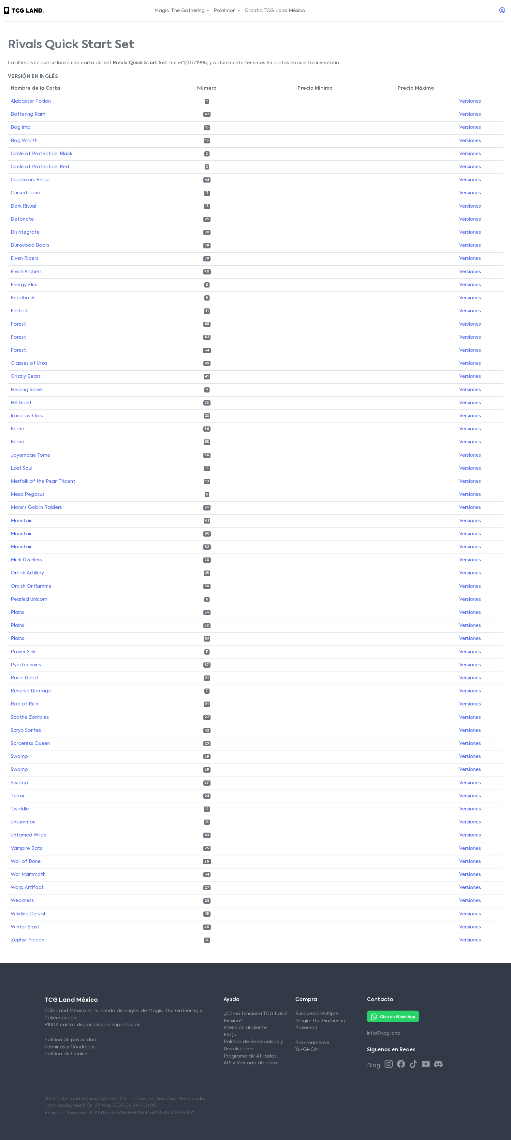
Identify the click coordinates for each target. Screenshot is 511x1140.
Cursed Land (25, 193)
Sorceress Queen (30, 743)
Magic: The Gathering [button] (180, 10)
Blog (374, 1066)
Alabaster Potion (31, 101)
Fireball (19, 311)
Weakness (22, 900)
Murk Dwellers (26, 560)
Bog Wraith (24, 141)
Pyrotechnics (26, 665)
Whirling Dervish (29, 914)
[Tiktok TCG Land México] (414, 1065)
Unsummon (23, 822)
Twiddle (20, 809)
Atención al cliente (245, 1028)
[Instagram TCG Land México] (390, 1065)
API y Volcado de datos (252, 1063)
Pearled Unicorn (29, 599)
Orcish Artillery (27, 573)
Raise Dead (24, 678)
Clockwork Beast (30, 180)
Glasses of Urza (29, 363)
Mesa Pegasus (28, 494)
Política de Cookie (65, 1054)
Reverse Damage (31, 691)
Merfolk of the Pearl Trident (43, 481)
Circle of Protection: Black (41, 154)
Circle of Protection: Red (40, 167)
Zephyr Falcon (27, 940)
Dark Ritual (23, 206)
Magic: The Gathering (320, 1021)
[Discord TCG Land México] (438, 1065)
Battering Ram (28, 114)
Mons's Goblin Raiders (36, 507)
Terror (18, 796)
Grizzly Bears (26, 376)
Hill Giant (21, 403)
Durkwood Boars (30, 245)
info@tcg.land (384, 1033)
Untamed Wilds (28, 835)
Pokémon (306, 1028)
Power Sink (23, 652)
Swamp (19, 756)
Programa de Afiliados (250, 1056)
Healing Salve (26, 390)
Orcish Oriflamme (31, 586)
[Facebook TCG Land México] (402, 1065)
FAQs (230, 1035)
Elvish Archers (26, 272)
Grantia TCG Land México (275, 10)
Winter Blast (25, 927)
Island (17, 429)
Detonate (22, 219)
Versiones (470, 101)
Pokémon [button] (225, 10)
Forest (18, 324)
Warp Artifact (27, 887)
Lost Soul (21, 468)
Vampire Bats (26, 848)
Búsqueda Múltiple (316, 1014)
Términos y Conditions (69, 1047)
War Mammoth (28, 874)
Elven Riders (24, 258)
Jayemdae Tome (30, 455)
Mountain (22, 521)
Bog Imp (21, 127)
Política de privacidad (70, 1040)
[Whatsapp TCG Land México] (393, 1016)
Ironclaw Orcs (27, 416)
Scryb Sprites (26, 730)
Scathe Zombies (30, 717)
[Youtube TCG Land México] (427, 1065)
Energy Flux (24, 285)
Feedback (23, 298)
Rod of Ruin (24, 704)
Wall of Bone (26, 861)
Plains (17, 612)
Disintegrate (25, 232)
